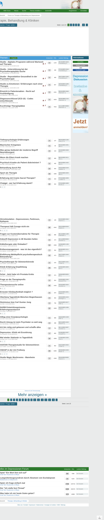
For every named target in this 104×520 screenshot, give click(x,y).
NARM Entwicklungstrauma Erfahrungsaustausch (12, 308)
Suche (24, 10)
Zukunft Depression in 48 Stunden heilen (19, 239)
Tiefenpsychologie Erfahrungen (14, 140)
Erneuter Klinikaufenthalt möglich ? (16, 292)
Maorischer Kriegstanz (10, 145)
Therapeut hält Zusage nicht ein (14, 226)
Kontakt (26, 505)
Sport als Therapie (8, 173)
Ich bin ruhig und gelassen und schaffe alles (20, 327)
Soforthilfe (48, 10)
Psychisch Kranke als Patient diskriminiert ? (20, 162)
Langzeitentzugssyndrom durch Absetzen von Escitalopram (27, 478)
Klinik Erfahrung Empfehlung (13, 267)
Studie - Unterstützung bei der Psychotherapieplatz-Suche (14, 70)
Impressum (32, 505)
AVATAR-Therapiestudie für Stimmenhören (19, 345)
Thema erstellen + (35, 10)
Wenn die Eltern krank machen (14, 157)
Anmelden (83, 10)
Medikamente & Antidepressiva (8, 479)
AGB (58, 505)
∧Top (99, 517)
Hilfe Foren (6, 10)
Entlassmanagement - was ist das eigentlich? (21, 249)
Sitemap (63, 505)
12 (42, 400)
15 (83, 25)
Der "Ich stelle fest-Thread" (12, 488)
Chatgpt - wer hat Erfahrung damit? (16, 183)
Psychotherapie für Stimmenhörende (17, 262)
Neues (16, 10)
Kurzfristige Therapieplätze (12, 106)
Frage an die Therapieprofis (12, 279)
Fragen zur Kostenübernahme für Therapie (19, 234)
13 (46, 400)
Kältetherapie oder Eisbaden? (13, 244)
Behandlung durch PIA (10, 168)
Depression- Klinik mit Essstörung (16, 332)
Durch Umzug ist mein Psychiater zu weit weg (21, 322)
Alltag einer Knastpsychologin (14, 317)
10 (35, 400)
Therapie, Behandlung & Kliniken (17, 501)
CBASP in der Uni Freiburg (12, 350)
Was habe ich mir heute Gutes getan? (17, 493)
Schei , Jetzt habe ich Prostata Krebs (17, 274)
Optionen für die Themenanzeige (32, 390)
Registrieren (73, 10)
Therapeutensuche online (11, 285)
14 (49, 400)
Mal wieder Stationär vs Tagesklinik (16, 337)
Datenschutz (39, 505)
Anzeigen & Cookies (50, 505)
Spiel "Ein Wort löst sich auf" (13, 473)
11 (38, 400)
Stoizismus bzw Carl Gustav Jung (15, 302)
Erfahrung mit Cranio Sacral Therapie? (18, 178)
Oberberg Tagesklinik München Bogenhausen (21, 297)
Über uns (20, 505)
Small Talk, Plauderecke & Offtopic (9, 474)
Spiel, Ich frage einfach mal (12, 483)
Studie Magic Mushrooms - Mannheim (17, 357)
